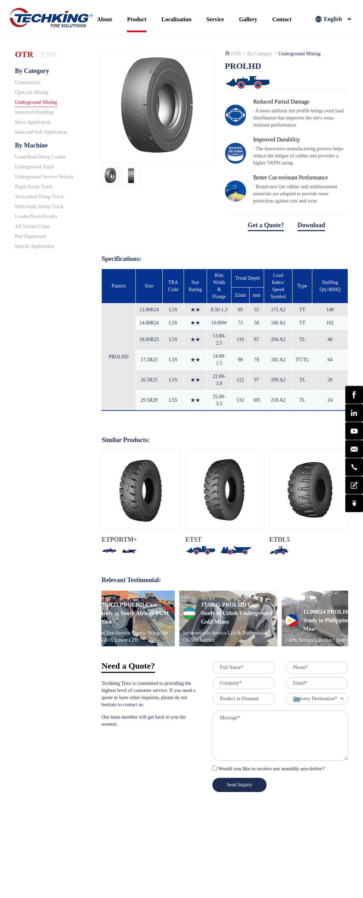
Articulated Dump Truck (39, 196)
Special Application (34, 246)
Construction (27, 82)
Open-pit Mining (32, 92)
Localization (176, 19)
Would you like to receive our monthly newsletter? (268, 768)
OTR (24, 54)
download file (286, 235)
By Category (32, 70)
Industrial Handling (34, 112)
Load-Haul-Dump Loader (40, 157)
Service (215, 19)
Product (136, 19)
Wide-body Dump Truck (39, 206)
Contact (281, 19)
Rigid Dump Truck (33, 186)
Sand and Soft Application (41, 132)
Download (311, 225)
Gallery (248, 19)
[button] (317, 699)
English (333, 19)
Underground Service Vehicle (44, 176)
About (104, 19)
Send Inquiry (239, 784)
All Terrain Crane (32, 226)
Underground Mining (36, 102)
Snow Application (33, 122)
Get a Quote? (266, 225)
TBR (48, 54)
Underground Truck (34, 166)
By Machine (31, 145)
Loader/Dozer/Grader (36, 216)
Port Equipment (30, 236)
